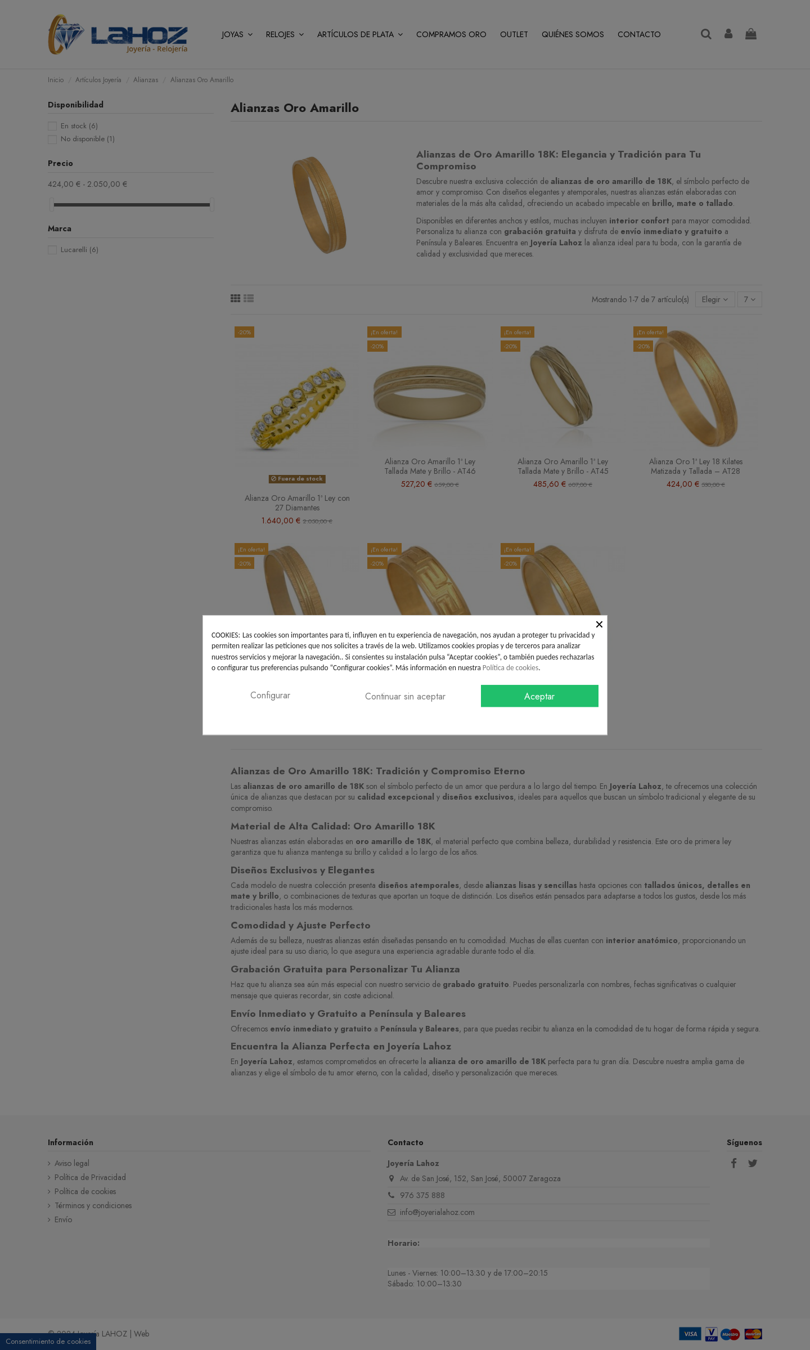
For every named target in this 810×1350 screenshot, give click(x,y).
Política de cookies (510, 668)
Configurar (270, 695)
